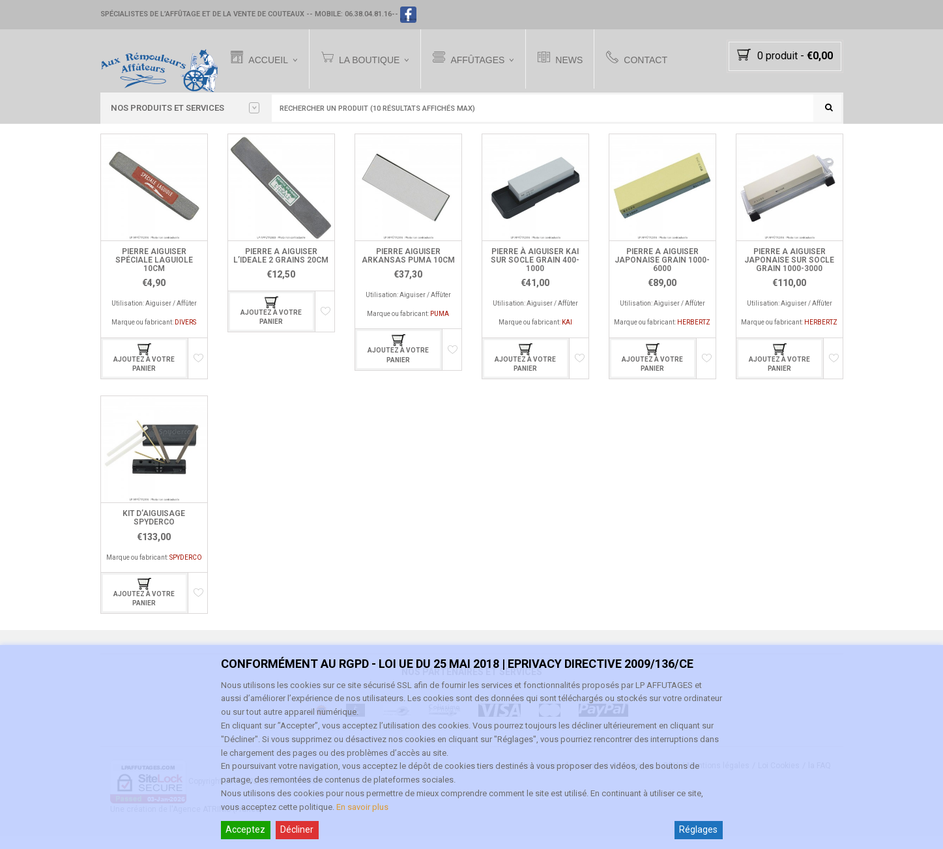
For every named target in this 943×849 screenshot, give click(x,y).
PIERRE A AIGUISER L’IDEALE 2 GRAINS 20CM (280, 269)
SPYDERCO (185, 570)
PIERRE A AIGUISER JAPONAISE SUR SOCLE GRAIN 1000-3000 (789, 273)
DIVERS (185, 335)
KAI (567, 335)
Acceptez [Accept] (245, 829)
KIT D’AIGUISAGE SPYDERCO (154, 531)
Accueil (273, 59)
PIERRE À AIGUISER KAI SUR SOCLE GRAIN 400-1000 (535, 273)
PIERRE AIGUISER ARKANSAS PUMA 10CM (408, 269)
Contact (650, 59)
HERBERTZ (693, 335)
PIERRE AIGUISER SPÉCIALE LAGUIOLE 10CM (154, 273)
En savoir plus (362, 807)
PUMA (439, 326)
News (573, 59)
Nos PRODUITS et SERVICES (185, 108)
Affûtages (482, 59)
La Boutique (373, 59)
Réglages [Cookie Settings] (698, 829)
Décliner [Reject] (296, 829)
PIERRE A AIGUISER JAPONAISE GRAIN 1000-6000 (662, 273)
